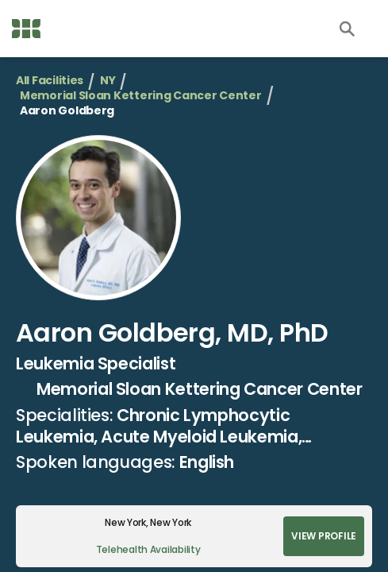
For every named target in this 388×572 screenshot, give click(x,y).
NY (107, 80)
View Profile (323, 536)
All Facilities (49, 80)
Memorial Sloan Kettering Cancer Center (141, 95)
